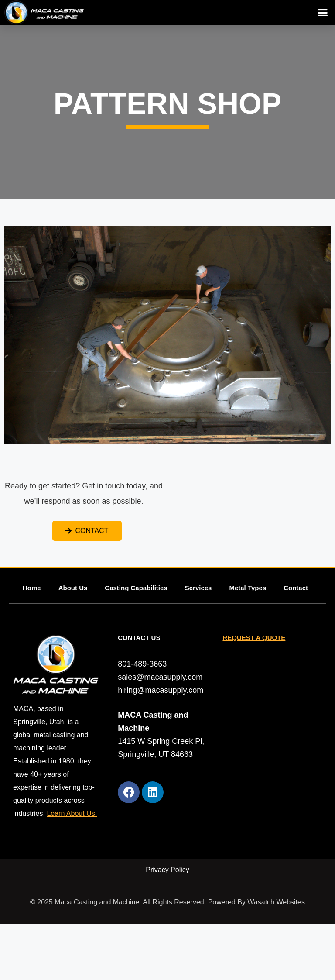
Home (32, 587)
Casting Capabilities (136, 587)
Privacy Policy (167, 869)
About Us (73, 587)
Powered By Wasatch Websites (256, 902)
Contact (296, 587)
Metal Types (247, 587)
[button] (322, 12)
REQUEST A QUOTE (253, 637)
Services (198, 587)
